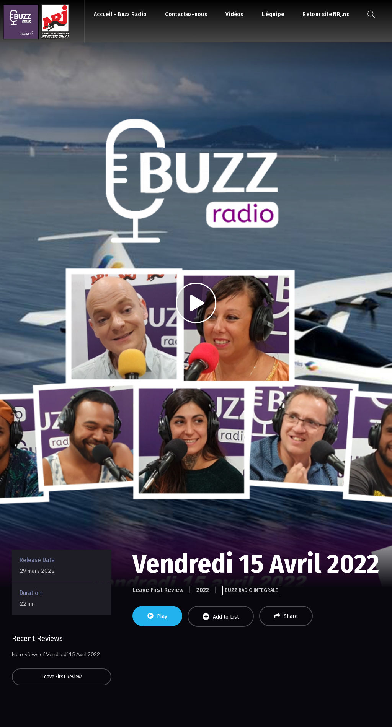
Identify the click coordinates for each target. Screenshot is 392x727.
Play (157, 616)
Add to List (221, 616)
